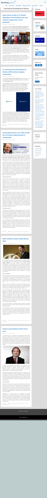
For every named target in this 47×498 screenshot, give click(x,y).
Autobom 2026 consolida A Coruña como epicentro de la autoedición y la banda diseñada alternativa (39, 94)
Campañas (37, 148)
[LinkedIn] (41, 65)
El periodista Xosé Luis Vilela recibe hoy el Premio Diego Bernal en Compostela (16, 135)
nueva (36, 155)
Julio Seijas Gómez (26, 124)
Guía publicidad (18, 5)
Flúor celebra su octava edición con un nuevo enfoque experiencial (39, 100)
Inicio (6, 5)
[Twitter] (39, 65)
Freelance (37, 152)
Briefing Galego (12, 24)
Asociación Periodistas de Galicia (14, 62)
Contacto (41, 5)
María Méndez (5, 125)
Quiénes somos (11, 5)
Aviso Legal (21, 411)
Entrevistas (37, 150)
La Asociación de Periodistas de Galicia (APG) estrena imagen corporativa (14, 71)
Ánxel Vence (11, 403)
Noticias (5, 62)
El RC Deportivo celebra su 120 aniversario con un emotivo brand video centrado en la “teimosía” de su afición (39, 115)
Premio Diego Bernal (24, 231)
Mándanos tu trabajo (26, 5)
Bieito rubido (25, 320)
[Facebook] (36, 65)
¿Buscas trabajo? (34, 5)
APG (10, 124)
